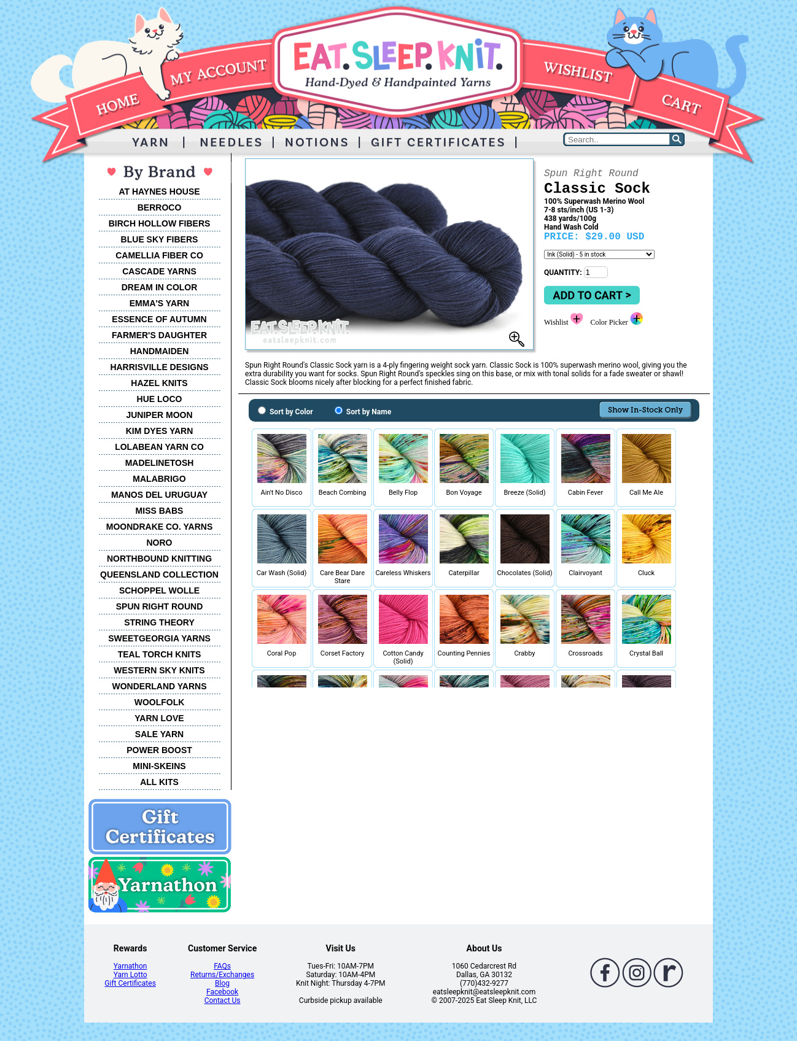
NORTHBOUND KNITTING (159, 558)
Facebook (222, 992)
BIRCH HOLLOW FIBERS (160, 223)
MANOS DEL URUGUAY (159, 495)
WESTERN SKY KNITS (159, 670)
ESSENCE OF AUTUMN (159, 319)
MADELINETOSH (159, 463)
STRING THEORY (159, 622)
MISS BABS (160, 511)
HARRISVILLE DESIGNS (159, 367)
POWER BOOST (159, 750)
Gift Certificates (129, 983)
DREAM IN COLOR (160, 287)
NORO (160, 543)
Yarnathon (130, 966)
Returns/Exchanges (222, 974)
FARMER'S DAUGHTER (159, 335)
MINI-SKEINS (159, 766)
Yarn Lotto (130, 974)
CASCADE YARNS (159, 271)
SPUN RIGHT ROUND (159, 606)
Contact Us (222, 1000)
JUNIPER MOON (159, 415)
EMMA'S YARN (159, 303)
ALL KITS (159, 782)
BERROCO (160, 207)
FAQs (222, 966)
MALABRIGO (159, 479)
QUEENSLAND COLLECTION (159, 574)
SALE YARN (159, 734)
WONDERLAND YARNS (159, 686)
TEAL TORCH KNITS (159, 654)
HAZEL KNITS (159, 383)
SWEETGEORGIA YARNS (159, 638)
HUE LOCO (159, 399)
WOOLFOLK (159, 702)
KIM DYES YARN (159, 431)
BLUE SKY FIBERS (159, 239)
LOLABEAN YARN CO (159, 447)
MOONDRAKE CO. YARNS (159, 527)
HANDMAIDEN (159, 351)
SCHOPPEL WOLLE (159, 590)
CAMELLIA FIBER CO (159, 255)
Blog (222, 983)
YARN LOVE (159, 718)
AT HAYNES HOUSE (159, 191)
